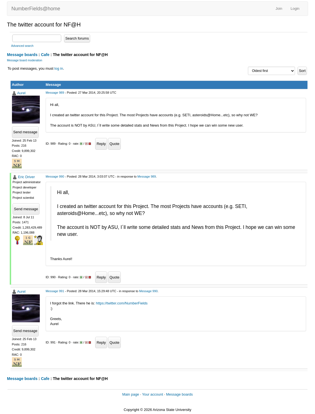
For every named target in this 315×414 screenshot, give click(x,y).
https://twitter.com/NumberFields (122, 303)
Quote (114, 144)
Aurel (21, 93)
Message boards (22, 54)
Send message (25, 132)
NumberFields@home (35, 8)
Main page (130, 394)
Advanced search (22, 45)
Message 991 (55, 291)
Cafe (45, 54)
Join (278, 8)
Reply (101, 144)
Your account (152, 394)
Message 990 (55, 176)
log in (58, 68)
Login (295, 8)
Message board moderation (24, 60)
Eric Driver (26, 177)
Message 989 (55, 92)
